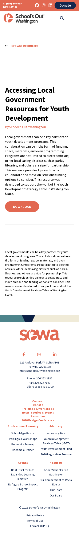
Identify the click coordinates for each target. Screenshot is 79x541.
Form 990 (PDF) (39, 526)
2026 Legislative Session (56, 454)
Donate (65, 5)
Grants (23, 463)
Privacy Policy (35, 515)
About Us (56, 463)
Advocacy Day (56, 433)
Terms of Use (35, 521)
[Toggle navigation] (71, 18)
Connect (38, 401)
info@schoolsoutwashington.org (39, 371)
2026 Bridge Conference (38, 420)
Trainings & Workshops (38, 409)
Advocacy (56, 426)
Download (22, 206)
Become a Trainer (23, 450)
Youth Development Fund (56, 449)
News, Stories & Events (38, 412)
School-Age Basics (23, 433)
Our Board (56, 495)
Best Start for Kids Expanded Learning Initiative (23, 474)
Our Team (56, 490)
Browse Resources (21, 46)
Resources (38, 416)
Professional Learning (23, 426)
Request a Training (23, 444)
